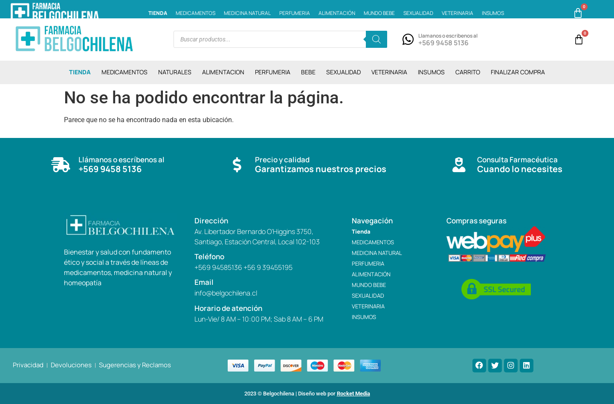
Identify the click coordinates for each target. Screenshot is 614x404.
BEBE (308, 72)
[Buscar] (376, 39)
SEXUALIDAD (418, 13)
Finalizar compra (518, 72)
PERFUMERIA (294, 13)
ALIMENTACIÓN (337, 13)
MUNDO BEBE (379, 13)
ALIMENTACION (223, 72)
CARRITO (467, 72)
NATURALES (174, 72)
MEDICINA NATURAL (247, 13)
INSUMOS (493, 13)
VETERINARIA (457, 13)
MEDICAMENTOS (195, 13)
